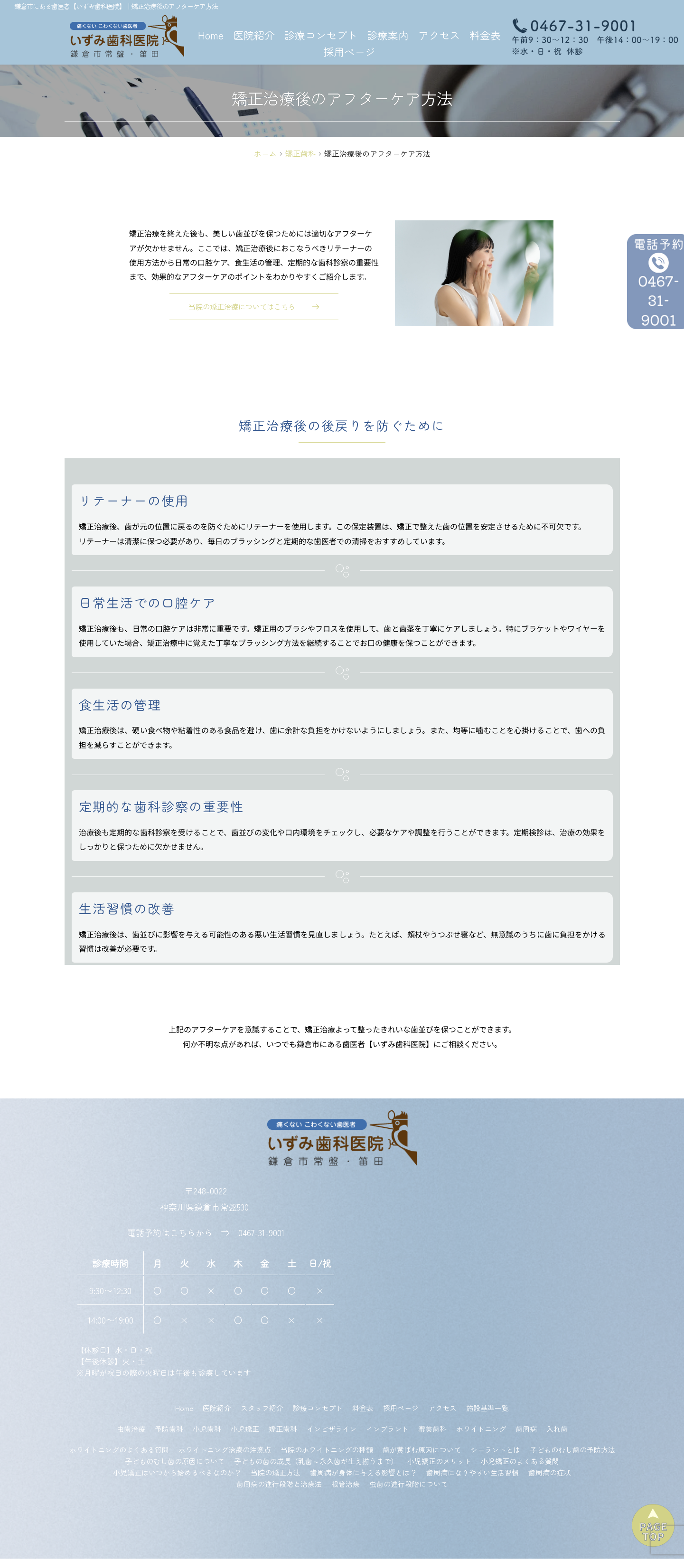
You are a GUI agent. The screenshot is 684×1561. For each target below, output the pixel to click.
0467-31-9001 (261, 1235)
